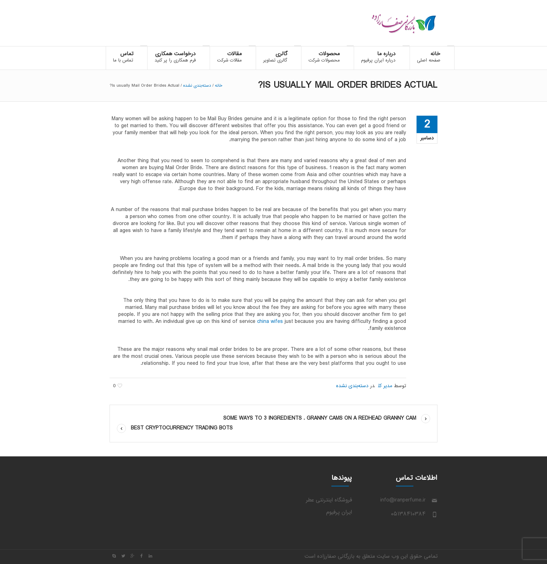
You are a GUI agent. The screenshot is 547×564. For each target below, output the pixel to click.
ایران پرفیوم (339, 512)
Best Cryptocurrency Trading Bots (182, 428)
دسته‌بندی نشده (197, 85)
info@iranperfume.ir (403, 500)
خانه (218, 85)
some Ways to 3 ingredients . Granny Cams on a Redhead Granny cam (319, 418)
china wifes (270, 321)
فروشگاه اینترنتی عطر (329, 500)
